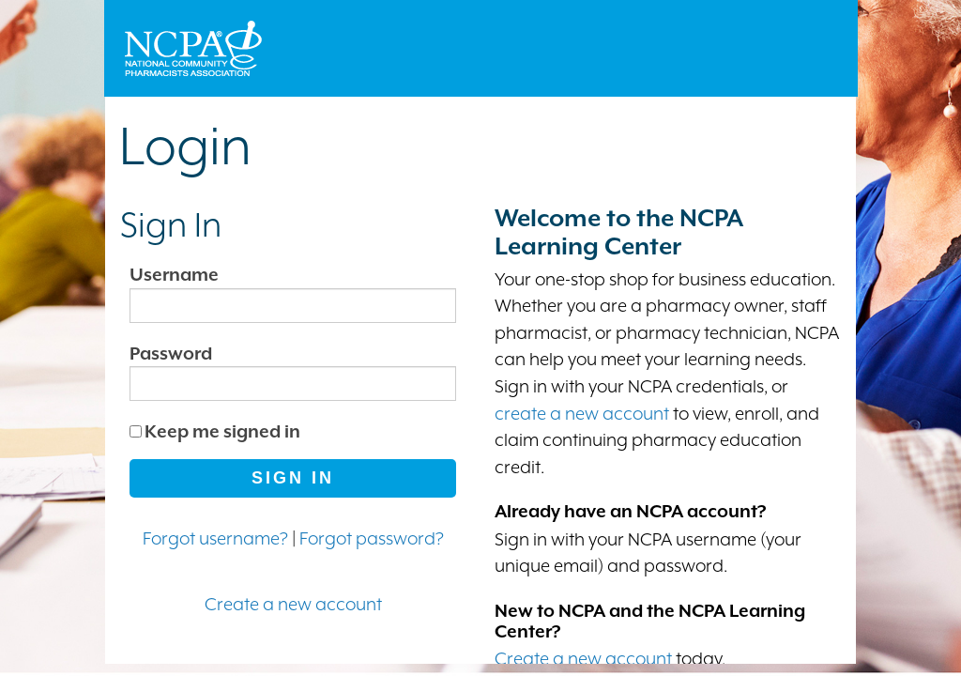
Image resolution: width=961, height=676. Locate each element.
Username (174, 274)
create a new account (582, 413)
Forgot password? (371, 538)
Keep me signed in (222, 431)
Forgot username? (215, 538)
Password (171, 353)
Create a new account (293, 603)
